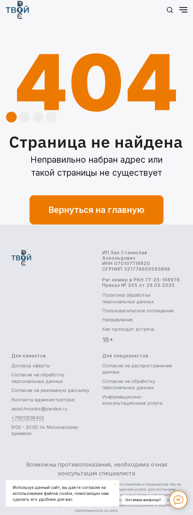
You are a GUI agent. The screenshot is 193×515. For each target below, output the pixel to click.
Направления (117, 320)
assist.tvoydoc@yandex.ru (39, 409)
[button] (169, 9)
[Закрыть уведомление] (115, 484)
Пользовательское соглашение (138, 310)
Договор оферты (30, 365)
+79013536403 (27, 418)
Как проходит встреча (128, 329)
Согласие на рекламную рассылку (50, 390)
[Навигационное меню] (183, 10)
